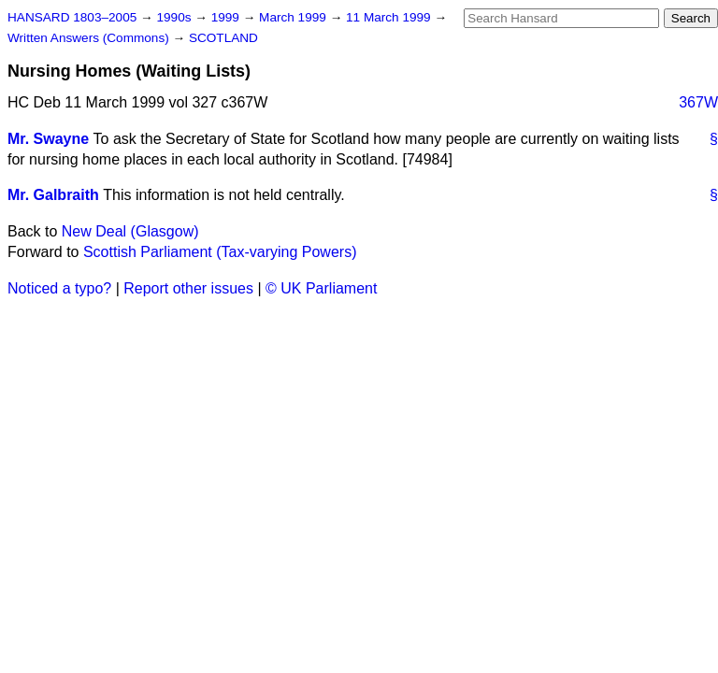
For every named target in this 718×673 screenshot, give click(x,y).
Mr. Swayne (48, 139)
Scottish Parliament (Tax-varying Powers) (220, 252)
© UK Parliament (321, 288)
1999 (227, 17)
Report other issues (188, 288)
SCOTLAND (223, 38)
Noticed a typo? (59, 288)
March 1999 (294, 17)
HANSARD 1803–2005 (71, 17)
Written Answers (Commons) (90, 38)
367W (698, 102)
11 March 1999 (390, 17)
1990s (175, 17)
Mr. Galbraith (53, 195)
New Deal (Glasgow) (130, 231)
